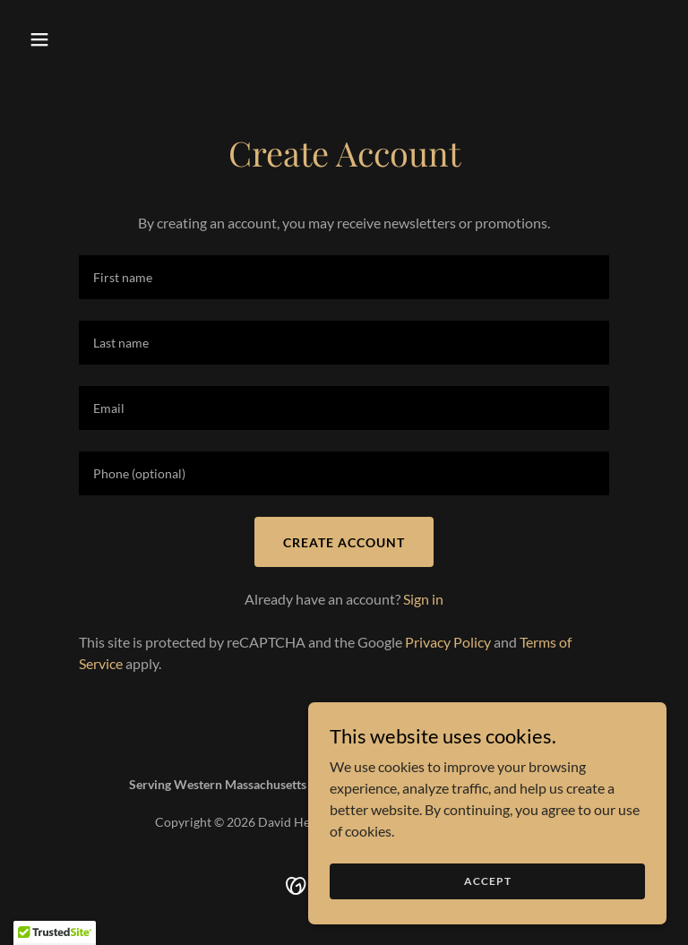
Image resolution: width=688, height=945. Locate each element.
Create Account (344, 542)
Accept (488, 881)
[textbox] (344, 277)
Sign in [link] (423, 598)
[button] (70, 39)
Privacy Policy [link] (448, 641)
